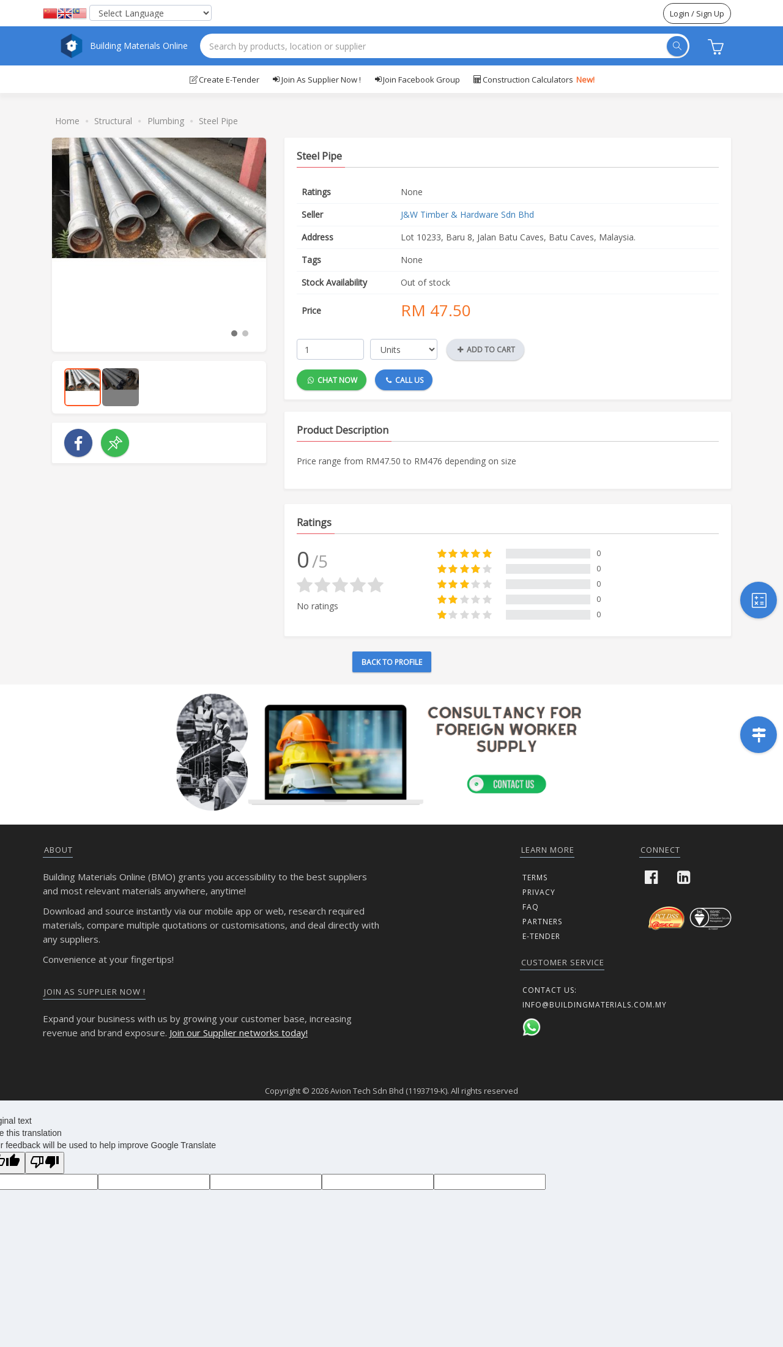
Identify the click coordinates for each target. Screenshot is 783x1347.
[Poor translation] (44, 1163)
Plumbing (165, 121)
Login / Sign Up (697, 13)
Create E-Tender (224, 78)
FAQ (530, 907)
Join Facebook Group (416, 78)
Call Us (404, 379)
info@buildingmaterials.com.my (594, 1005)
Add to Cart (486, 349)
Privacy (538, 892)
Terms (534, 877)
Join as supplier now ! (316, 78)
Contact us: (549, 990)
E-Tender (541, 936)
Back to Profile (392, 662)
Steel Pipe (218, 121)
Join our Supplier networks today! (238, 1032)
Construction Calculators (533, 79)
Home (67, 121)
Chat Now (332, 379)
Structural (113, 121)
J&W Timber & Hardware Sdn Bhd (467, 214)
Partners (542, 921)
